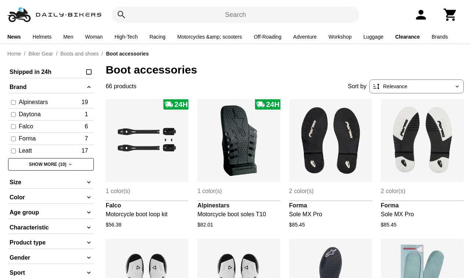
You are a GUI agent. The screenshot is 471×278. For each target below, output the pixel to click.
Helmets (42, 37)
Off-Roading (267, 37)
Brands (440, 37)
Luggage (373, 37)
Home (14, 54)
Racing (157, 37)
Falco (113, 205)
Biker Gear (40, 54)
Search (235, 14)
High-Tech (126, 37)
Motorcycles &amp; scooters (209, 37)
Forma (298, 205)
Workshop (340, 37)
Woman (94, 37)
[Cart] (450, 14)
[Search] (121, 15)
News (14, 37)
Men (68, 37)
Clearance (407, 37)
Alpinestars (213, 205)
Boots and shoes (79, 54)
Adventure (305, 37)
